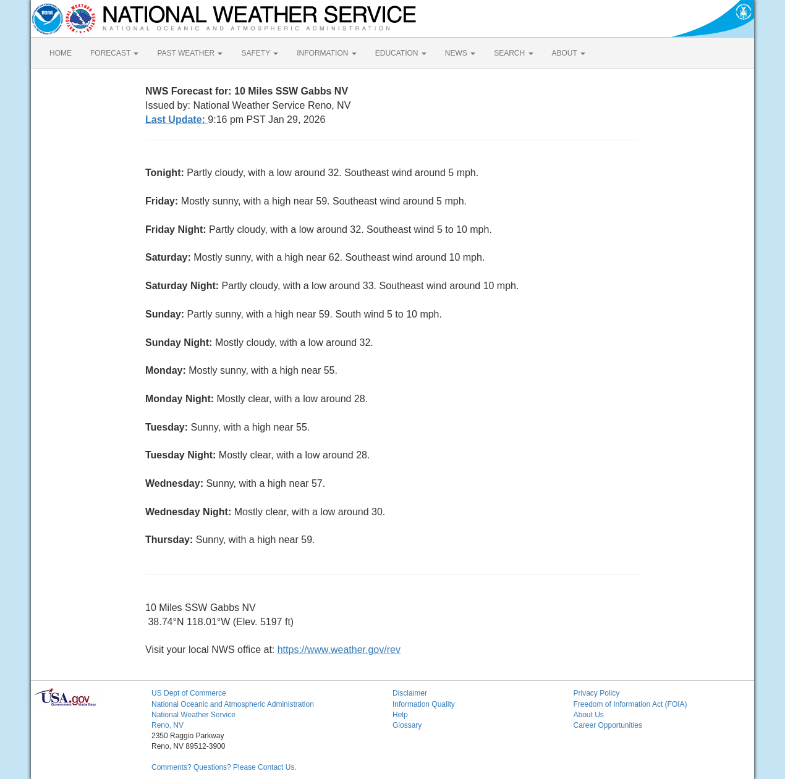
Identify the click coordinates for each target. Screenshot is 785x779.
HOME (60, 53)
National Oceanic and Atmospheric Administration (232, 704)
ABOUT (568, 53)
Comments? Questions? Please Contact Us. (224, 767)
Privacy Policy (597, 693)
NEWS (460, 53)
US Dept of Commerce (188, 693)
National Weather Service (193, 714)
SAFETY (259, 53)
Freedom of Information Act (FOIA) (630, 704)
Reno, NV (167, 725)
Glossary (407, 725)
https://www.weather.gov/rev (339, 649)
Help (400, 714)
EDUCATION (400, 53)
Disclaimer (409, 693)
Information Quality (423, 704)
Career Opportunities (608, 725)
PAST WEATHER (190, 53)
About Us (589, 714)
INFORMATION (326, 53)
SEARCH (513, 53)
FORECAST (114, 53)
